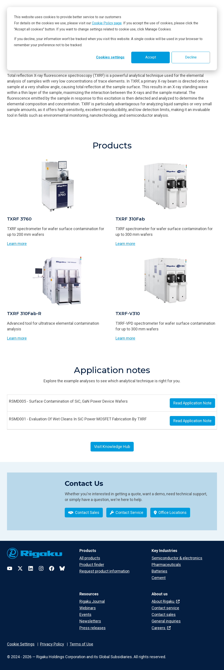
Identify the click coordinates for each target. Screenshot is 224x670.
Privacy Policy (52, 644)
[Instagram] (41, 568)
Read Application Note (192, 403)
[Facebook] (51, 568)
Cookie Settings (21, 644)
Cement (159, 577)
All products (89, 557)
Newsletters (90, 621)
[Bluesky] (62, 568)
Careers (161, 627)
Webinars (87, 608)
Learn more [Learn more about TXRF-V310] (125, 338)
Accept (150, 57)
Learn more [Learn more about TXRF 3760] (17, 243)
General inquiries (166, 621)
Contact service (165, 608)
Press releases (92, 627)
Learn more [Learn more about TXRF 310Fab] (125, 243)
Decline (191, 57)
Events (85, 614)
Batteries (159, 571)
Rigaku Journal (92, 601)
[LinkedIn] (30, 568)
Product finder (91, 564)
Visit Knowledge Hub (112, 446)
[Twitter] (20, 568)
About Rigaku (166, 601)
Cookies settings (110, 57)
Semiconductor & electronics (177, 557)
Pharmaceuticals (166, 564)
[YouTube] (9, 568)
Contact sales (164, 614)
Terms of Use (81, 644)
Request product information (104, 571)
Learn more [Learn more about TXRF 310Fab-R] (17, 338)
